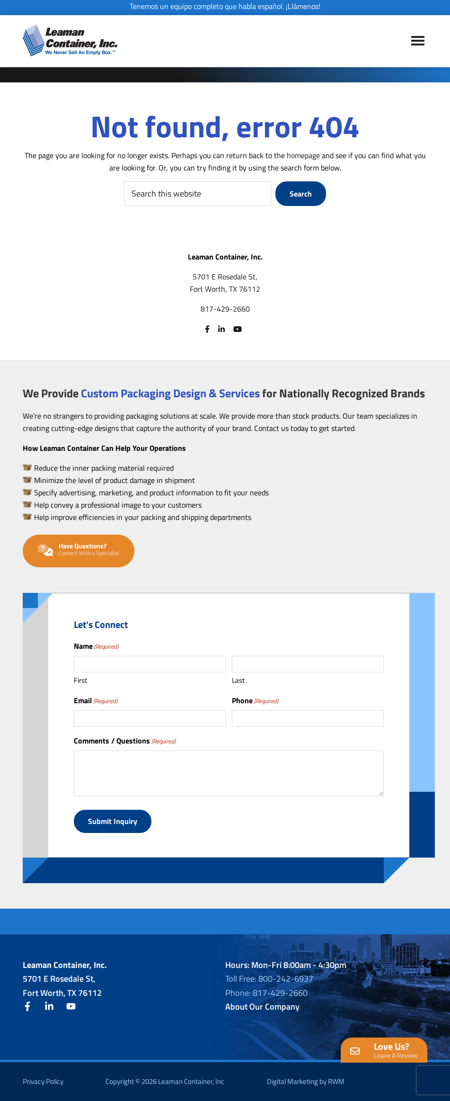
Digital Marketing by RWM (305, 1080)
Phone (255, 700)
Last (238, 680)
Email (95, 700)
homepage (303, 155)
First (80, 680)
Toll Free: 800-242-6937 (269, 978)
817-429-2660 (225, 308)
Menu (417, 41)
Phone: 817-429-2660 (266, 992)
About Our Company (262, 1006)
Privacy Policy (43, 1080)
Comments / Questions (125, 740)
